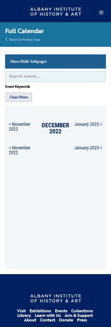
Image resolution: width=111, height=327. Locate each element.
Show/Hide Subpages (28, 61)
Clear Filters (19, 97)
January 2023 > (88, 124)
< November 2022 (19, 126)
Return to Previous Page (24, 39)
